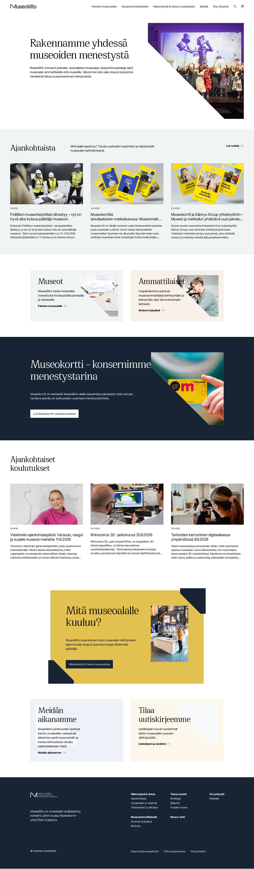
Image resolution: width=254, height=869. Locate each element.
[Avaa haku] (235, 6)
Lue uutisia (235, 146)
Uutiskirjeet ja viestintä (154, 744)
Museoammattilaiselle (135, 6)
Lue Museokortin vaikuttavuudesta (54, 414)
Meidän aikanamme (52, 753)
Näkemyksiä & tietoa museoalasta (174, 6)
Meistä (204, 6)
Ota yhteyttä (220, 6)
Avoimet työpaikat (152, 310)
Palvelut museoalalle (104, 6)
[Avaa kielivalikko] (242, 6)
